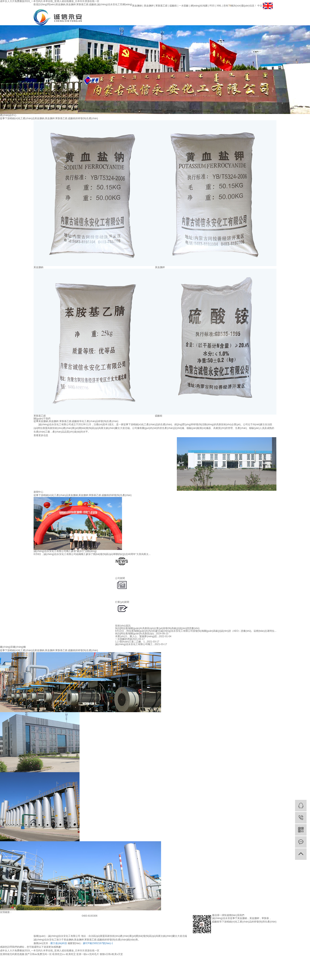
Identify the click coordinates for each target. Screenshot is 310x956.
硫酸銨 (173, 5)
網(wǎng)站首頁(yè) (164, 14)
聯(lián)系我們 (230, 14)
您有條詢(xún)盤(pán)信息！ (240, 5)
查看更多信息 (41, 435)
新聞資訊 (203, 14)
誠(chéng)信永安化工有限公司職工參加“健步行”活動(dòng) (65, 551)
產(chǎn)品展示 (190, 14)
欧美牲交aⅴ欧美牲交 (64, 954)
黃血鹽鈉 (137, 5)
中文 (260, 5)
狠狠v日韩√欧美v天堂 (111, 954)
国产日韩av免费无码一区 (38, 954)
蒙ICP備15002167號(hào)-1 (98, 943)
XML (219, 5)
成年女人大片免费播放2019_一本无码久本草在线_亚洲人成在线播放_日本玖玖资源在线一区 (49, 950)
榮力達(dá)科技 (58, 943)
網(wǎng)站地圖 (199, 5)
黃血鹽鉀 (149, 5)
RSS (212, 5)
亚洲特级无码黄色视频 (12, 954)
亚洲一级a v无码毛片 (87, 954)
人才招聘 (216, 14)
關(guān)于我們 (177, 14)
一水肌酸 (184, 5)
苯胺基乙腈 (161, 5)
